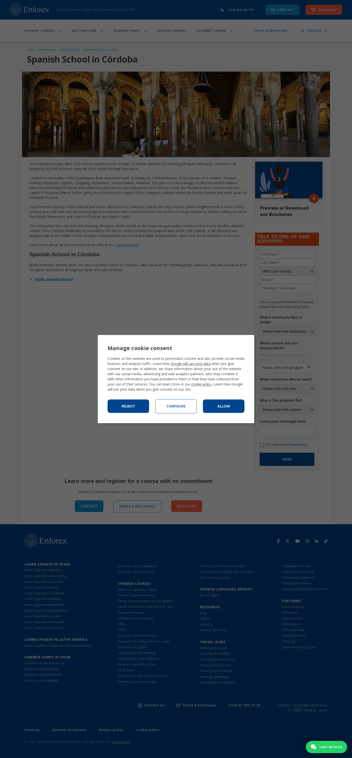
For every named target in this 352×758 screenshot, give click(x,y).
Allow (223, 406)
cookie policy (201, 384)
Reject (128, 406)
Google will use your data (190, 363)
